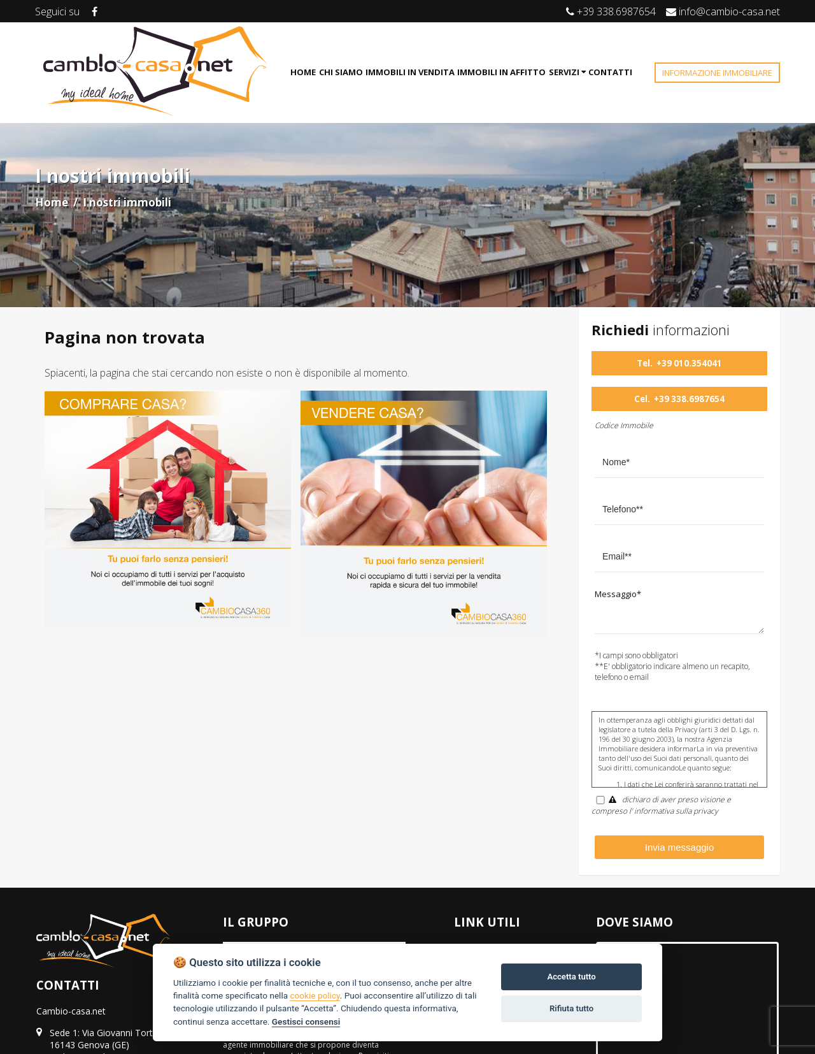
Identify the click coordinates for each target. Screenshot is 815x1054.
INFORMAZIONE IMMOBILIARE (717, 72)
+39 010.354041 (689, 363)
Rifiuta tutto (571, 1008)
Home (51, 202)
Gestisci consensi (306, 1021)
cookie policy (314, 995)
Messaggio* (618, 594)
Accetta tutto (571, 976)
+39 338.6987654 (689, 399)
